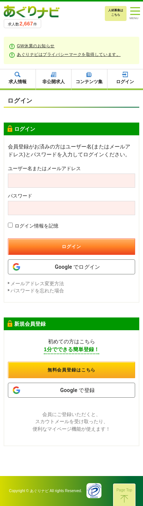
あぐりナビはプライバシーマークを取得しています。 (69, 54)
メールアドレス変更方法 (37, 283)
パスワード (20, 195)
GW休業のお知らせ (36, 45)
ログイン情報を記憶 (33, 226)
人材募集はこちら (115, 12)
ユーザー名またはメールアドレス (44, 168)
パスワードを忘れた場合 (37, 290)
